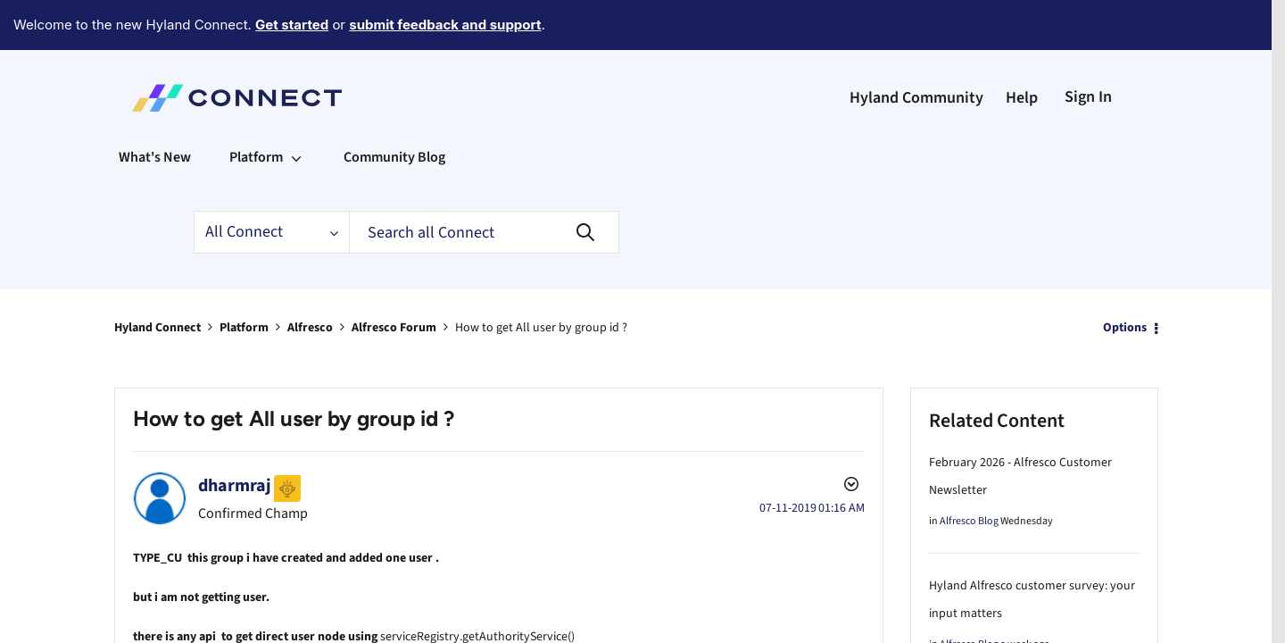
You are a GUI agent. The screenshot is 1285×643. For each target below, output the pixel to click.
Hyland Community (916, 49)
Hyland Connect (157, 279)
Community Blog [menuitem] (394, 108)
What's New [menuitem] (155, 108)
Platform (244, 279)
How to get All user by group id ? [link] (541, 279)
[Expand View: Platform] (296, 108)
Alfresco (310, 279)
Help (1022, 49)
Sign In (1088, 48)
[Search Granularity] (271, 183)
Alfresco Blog (969, 472)
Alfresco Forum (394, 279)
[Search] (484, 183)
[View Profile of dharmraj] (234, 436)
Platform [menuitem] (256, 108)
